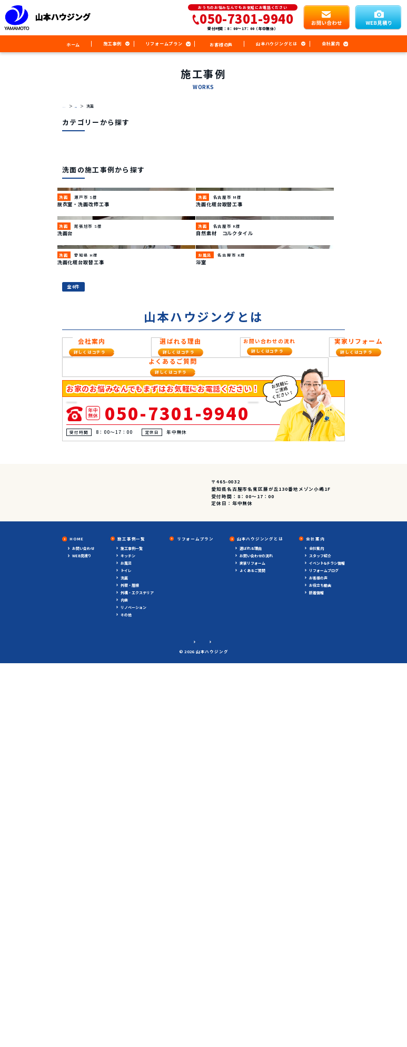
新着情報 (316, 939)
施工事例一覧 (132, 895)
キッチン (128, 902)
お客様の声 (318, 924)
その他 (126, 961)
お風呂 (126, 910)
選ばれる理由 (251, 895)
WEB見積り (82, 902)
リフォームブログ (324, 917)
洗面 (124, 924)
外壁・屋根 (130, 932)
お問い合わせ (83, 895)
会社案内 (316, 895)
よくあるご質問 (252, 917)
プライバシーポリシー (187, 988)
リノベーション (133, 954)
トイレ (126, 917)
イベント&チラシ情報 (327, 910)
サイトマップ (231, 988)
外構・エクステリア (137, 939)
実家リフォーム (252, 910)
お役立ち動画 (320, 932)
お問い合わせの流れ (256, 902)
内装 (124, 946)
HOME (77, 886)
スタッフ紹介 (320, 902)
